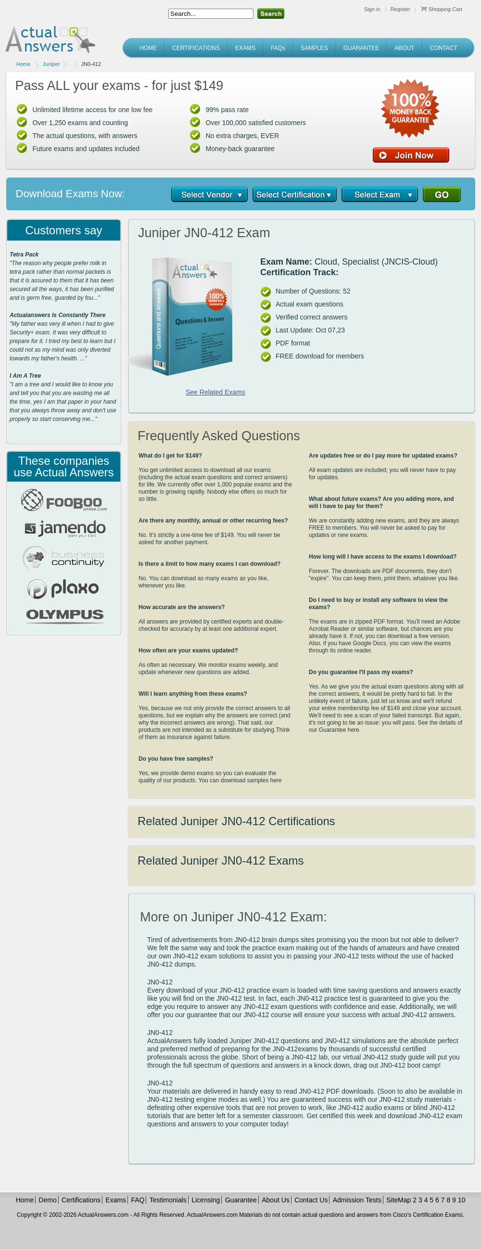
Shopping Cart (441, 9)
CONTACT (443, 48)
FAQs (278, 48)
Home (23, 64)
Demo (47, 1200)
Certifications (81, 1200)
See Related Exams (215, 392)
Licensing (205, 1200)
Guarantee (241, 1200)
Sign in (372, 9)
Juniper (51, 64)
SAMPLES (314, 48)
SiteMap (398, 1200)
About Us (276, 1200)
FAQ (137, 1200)
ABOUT (404, 48)
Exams (115, 1200)
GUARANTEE (361, 48)
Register (400, 9)
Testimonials (168, 1200)
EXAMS (245, 48)
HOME (148, 48)
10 (462, 1200)
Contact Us (311, 1200)
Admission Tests (357, 1200)
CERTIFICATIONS (196, 48)
